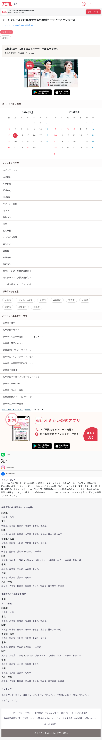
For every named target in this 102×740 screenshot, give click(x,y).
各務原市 (57, 300)
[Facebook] (51, 473)
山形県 (36, 526)
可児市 (71, 300)
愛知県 (20, 551)
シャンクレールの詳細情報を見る (17, 25)
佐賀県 (12, 586)
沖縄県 (61, 586)
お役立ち (5, 700)
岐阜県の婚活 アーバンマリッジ (17, 397)
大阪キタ (29, 560)
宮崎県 (43, 586)
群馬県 (20, 534)
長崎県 (20, 586)
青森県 (4, 526)
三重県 (38, 551)
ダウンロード (93, 12)
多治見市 (22, 307)
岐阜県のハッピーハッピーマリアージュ (21, 377)
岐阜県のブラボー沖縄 (13, 403)
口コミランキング (81, 695)
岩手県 (12, 526)
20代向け (7, 177)
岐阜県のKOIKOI (10, 370)
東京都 (43, 534)
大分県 (36, 586)
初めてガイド (7, 695)
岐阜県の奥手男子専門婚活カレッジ (19, 363)
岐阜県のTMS (9, 323)
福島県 (43, 526)
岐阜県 (4, 551)
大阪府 (20, 560)
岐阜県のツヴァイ (11, 330)
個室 (5, 224)
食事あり (7, 257)
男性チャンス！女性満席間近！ (17, 277)
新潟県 (4, 543)
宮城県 (20, 526)
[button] (83, 4)
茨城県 (4, 534)
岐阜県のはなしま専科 (13, 390)
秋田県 (28, 526)
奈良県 (68, 560)
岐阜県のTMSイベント (13, 343)
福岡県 (4, 586)
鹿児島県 (52, 586)
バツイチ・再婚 (10, 204)
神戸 (59, 560)
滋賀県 (4, 560)
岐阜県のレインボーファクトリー (18, 350)
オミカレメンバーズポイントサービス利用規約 (66, 713)
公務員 (6, 251)
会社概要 (78, 718)
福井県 (28, 543)
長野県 (43, 543)
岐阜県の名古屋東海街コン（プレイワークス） (24, 336)
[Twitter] (51, 461)
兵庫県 (52, 560)
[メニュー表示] (97, 4)
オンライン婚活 (10, 237)
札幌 (12, 517)
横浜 (60, 534)
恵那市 (8, 307)
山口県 (36, 569)
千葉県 (36, 534)
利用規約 (39, 713)
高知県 (28, 577)
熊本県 (28, 586)
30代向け (7, 183)
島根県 (12, 569)
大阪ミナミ (40, 560)
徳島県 (4, 577)
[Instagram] (51, 467)
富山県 (12, 543)
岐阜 (15, 4)
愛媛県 (20, 577)
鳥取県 (4, 569)
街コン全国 (6, 603)
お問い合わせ (90, 718)
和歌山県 (77, 560)
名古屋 (28, 551)
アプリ (14, 700)
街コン (6, 210)
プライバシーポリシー (23, 713)
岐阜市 (8, 300)
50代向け (7, 197)
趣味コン (27, 695)
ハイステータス (10, 170)
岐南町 (85, 300)
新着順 (5, 38)
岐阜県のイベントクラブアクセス (18, 356)
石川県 (20, 543)
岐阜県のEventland (11, 383)
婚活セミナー (9, 244)
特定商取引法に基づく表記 (16, 718)
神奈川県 (52, 534)
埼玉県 (28, 534)
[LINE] (51, 454)
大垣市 (43, 300)
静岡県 (12, 551)
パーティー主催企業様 (62, 718)
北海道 (4, 517)
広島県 (28, 569)
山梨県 (36, 543)
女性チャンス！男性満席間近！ (17, 271)
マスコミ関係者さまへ (40, 718)
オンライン (38, 695)
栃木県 (12, 534)
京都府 (12, 560)
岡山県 (20, 569)
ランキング (50, 695)
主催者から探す (64, 695)
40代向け (7, 190)
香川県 (12, 577)
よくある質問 (50, 724)
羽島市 (37, 307)
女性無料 (7, 230)
